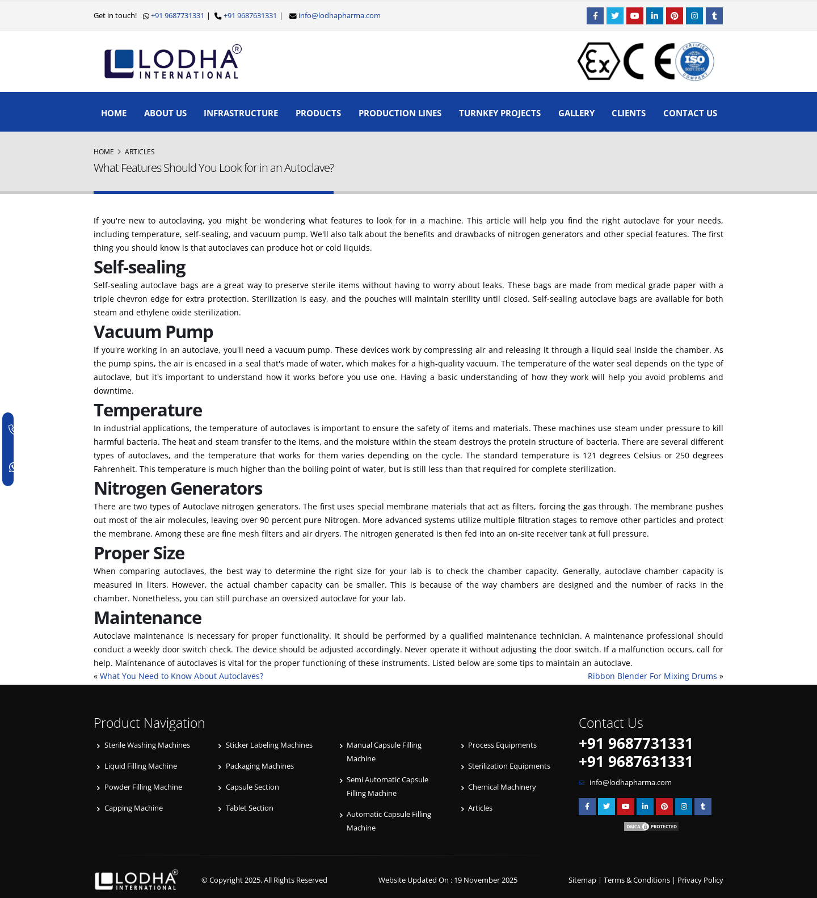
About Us (165, 113)
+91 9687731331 (176, 15)
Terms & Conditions (637, 880)
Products (318, 113)
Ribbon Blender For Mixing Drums (652, 676)
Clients (629, 113)
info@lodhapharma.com (339, 15)
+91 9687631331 (249, 15)
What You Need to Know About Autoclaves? (181, 676)
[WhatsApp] (15, 467)
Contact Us (690, 113)
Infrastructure (241, 113)
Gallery (576, 113)
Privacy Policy (700, 880)
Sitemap (582, 880)
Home (114, 113)
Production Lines (400, 113)
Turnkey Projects (500, 113)
